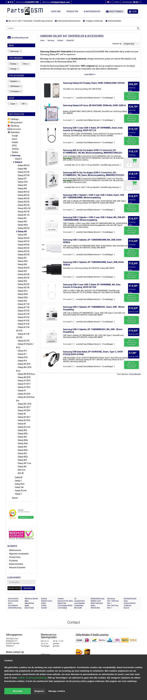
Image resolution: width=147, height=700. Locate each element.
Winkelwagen (130, 2)
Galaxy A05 (21, 437)
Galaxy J (17, 480)
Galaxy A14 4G (22, 324)
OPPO (13, 145)
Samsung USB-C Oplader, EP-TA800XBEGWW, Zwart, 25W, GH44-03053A (93, 263)
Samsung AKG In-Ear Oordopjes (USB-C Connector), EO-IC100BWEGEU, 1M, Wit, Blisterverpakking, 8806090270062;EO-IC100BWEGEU (93, 152)
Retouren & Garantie (16, 567)
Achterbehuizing (14, 608)
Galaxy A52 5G (22, 205)
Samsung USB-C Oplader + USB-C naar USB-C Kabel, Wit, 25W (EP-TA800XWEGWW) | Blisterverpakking (94, 218)
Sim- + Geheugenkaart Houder (113, 608)
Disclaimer (12, 560)
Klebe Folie (62, 603)
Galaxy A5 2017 (23, 407)
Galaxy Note (19, 484)
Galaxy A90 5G (22, 165)
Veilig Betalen (83, 634)
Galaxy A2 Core (23, 427)
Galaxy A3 (21, 423)
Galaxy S (17, 159)
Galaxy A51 (21, 218)
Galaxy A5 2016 (23, 410)
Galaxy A (17, 162)
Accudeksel (13, 606)
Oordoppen (16, 91)
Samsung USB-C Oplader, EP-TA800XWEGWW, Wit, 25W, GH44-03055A (92, 241)
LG (75, 599)
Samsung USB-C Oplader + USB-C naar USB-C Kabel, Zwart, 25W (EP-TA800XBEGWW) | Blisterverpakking (93, 196)
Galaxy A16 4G (22, 314)
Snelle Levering (100, 634)
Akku (27, 601)
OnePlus (14, 149)
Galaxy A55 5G (22, 195)
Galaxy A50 (21, 221)
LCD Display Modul (65, 606)
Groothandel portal (17, 37)
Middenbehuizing (97, 599)
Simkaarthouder (130, 599)
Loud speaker (79, 603)
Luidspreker (78, 606)
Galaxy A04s (22, 443)
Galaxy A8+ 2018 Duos (23, 369)
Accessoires (14, 129)
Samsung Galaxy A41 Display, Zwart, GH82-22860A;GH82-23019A (93, 83)
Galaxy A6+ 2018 (23, 404)
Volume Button (130, 603)
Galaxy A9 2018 (23, 364)
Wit (24, 104)
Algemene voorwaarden (18, 554)
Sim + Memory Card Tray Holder (113, 601)
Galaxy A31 (21, 258)
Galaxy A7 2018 (23, 380)
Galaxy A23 (21, 281)
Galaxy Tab (18, 487)
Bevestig (17, 691)
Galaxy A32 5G (22, 251)
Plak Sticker (95, 608)
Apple (27, 606)
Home (42, 40)
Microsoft (78, 608)
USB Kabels (16, 86)
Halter (43, 603)
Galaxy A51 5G (22, 215)
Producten (72, 11)
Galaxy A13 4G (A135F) (22, 336)
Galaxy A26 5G (22, 268)
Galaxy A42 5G (22, 228)
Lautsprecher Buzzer (79, 601)
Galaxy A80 (21, 169)
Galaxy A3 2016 (23, 420)
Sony (126, 601)
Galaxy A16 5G (22, 311)
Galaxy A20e (22, 294)
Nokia (93, 606)
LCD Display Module (62, 608)
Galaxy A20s (22, 297)
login (133, 11)
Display (14, 64)
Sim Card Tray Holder (112, 606)
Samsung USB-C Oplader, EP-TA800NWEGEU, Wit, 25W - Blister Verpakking (93, 330)
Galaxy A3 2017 (23, 417)
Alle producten (14, 122)
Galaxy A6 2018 (23, 394)
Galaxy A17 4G (22, 307)
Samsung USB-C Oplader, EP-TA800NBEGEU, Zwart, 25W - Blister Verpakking (94, 308)
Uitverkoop (13, 126)
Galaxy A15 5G (22, 317)
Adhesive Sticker (31, 599)
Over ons (56, 11)
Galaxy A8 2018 (23, 377)
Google (14, 136)
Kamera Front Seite (65, 601)
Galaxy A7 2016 (23, 387)
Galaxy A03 (21, 453)
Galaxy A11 (21, 354)
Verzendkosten (135, 374)
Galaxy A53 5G (22, 202)
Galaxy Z (17, 494)
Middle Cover (96, 601)
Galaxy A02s (22, 457)
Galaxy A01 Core (23, 463)
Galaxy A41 (21, 231)
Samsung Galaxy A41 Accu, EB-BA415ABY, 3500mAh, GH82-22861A (94, 105)
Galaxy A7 (21, 390)
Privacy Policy (14, 557)
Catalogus (13, 119)
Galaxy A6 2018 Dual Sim (25, 399)
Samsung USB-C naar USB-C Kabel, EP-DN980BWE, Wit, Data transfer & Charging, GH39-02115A (91, 285)
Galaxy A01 (21, 466)
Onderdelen (13, 132)
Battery (44, 599)
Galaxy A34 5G (22, 244)
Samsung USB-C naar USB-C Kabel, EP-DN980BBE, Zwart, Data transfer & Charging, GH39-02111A (93, 129)
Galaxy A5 (21, 414)
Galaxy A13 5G (22, 341)
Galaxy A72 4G (22, 175)
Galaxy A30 (21, 264)
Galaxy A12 (21, 351)
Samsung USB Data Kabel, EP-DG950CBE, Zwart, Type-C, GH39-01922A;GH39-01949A (93, 353)
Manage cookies (56, 691)
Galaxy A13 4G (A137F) (22, 329)
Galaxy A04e (22, 440)
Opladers (15, 81)
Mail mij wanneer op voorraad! (132, 96)
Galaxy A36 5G (22, 238)
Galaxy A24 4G (22, 274)
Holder (43, 606)
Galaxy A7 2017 (23, 384)
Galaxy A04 (21, 447)
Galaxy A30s (22, 261)
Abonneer (28, 588)
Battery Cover (46, 601)
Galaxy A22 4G (22, 287)
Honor (13, 139)
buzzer (126, 608)
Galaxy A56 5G (22, 192)
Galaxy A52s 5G (23, 208)
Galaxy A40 (21, 235)
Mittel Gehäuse (97, 603)
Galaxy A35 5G (22, 241)
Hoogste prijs (129, 44)
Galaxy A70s (22, 182)
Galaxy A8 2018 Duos (25, 374)
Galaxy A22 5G (22, 284)
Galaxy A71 (21, 178)
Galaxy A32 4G (22, 254)
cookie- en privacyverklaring (32, 677)
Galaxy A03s (22, 450)
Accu (26, 64)
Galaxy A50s (22, 225)
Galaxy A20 (21, 301)
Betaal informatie (15, 564)
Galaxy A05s (22, 433)
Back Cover (29, 608)
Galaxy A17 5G (22, 304)
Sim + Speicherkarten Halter (113, 603)
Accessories (13, 601)
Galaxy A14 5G (22, 320)
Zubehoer (127, 606)
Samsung (16, 51)
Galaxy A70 (21, 185)
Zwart (14, 104)
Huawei (14, 142)
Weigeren (39, 691)
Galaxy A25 (21, 271)
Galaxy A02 (21, 460)
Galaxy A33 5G (22, 248)
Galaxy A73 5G (22, 172)
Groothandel (114, 11)
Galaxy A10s (22, 357)
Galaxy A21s (22, 291)
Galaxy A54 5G (22, 198)
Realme (14, 152)
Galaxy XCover (20, 490)
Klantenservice (92, 11)
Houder (44, 608)
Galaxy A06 (21, 430)
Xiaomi (14, 498)
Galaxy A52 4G (22, 211)
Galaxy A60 (21, 188)
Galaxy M (17, 477)
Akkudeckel (29, 603)
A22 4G (20, 473)
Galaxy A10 (21, 360)
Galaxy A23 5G (22, 277)
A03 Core (20, 470)
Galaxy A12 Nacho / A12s (25, 346)
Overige (14, 69)
